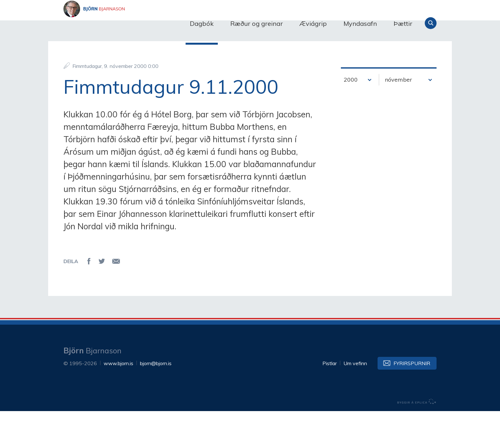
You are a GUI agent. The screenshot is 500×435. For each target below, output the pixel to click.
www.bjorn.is (118, 387)
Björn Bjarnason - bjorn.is (127, 23)
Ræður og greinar (256, 23)
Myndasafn (360, 23)
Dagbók (202, 23)
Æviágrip (313, 23)
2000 (351, 103)
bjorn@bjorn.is (156, 387)
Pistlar (329, 387)
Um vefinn (355, 387)
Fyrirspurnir (411, 387)
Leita (431, 23)
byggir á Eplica (417, 425)
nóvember (398, 103)
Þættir (402, 23)
